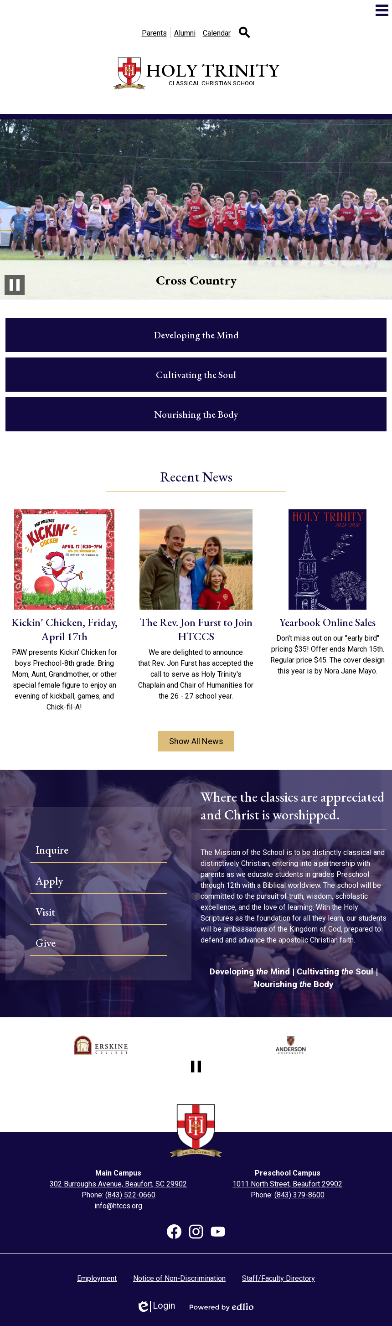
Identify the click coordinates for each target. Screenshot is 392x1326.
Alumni (185, 33)
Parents (154, 33)
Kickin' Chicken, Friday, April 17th (64, 629)
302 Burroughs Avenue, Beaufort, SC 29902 (118, 1184)
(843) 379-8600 (299, 1195)
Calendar (217, 33)
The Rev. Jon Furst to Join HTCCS (196, 629)
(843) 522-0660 (130, 1195)
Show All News (196, 741)
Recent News (196, 477)
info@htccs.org (118, 1206)
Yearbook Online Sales (327, 622)
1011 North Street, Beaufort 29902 (287, 1184)
